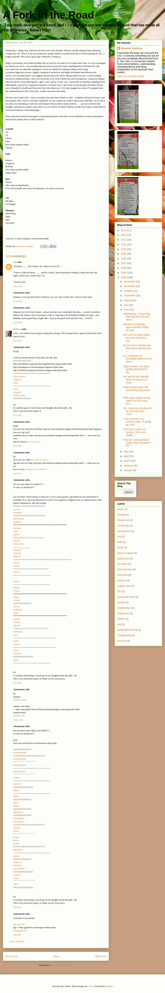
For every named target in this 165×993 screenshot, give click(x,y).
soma (15, 531)
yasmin (16, 619)
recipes (121, 602)
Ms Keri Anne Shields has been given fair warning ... (137, 348)
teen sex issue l (33, 441)
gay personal (19, 924)
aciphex (16, 777)
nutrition (121, 580)
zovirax (16, 644)
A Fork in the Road (48, 15)
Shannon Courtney (131, 48)
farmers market (125, 553)
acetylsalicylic (19, 771)
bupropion (17, 849)
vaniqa (16, 587)
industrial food (124, 569)
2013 (124, 235)
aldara (16, 796)
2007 (124, 263)
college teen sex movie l (36, 469)
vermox (16, 590)
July (126, 305)
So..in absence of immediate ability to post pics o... (137, 358)
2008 (124, 258)
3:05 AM (17, 907)
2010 (124, 249)
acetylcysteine (19, 765)
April (126, 456)
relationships (124, 607)
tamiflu (16, 540)
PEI (119, 591)
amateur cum (19, 715)
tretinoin (17, 553)
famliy (120, 547)
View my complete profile (130, 76)
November (129, 286)
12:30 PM (17, 322)
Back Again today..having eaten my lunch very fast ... (136, 400)
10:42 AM (17, 720)
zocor (15, 634)
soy (119, 624)
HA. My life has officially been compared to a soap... (136, 379)
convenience (124, 531)
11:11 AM (17, 301)
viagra (16, 597)
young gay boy (19, 930)
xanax (16, 612)
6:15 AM (17, 682)
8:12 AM (17, 415)
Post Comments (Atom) (62, 965)
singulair (17, 521)
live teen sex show (39, 459)
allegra (16, 806)
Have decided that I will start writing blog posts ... (136, 390)
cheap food (123, 520)
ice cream (122, 564)
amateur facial (19, 700)
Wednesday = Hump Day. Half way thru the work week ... (137, 316)
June (127, 309)
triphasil (17, 556)
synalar (16, 534)
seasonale (17, 512)
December (129, 281)
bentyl (16, 837)
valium (16, 572)
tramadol (17, 550)
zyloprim (17, 653)
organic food (123, 586)
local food (122, 575)
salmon (121, 618)
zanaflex (17, 622)
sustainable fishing (127, 629)
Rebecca (17, 329)
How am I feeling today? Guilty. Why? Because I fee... (137, 442)
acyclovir (17, 784)
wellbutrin (17, 609)
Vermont (121, 640)
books (120, 509)
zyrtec (16, 660)
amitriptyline (19, 818)
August (128, 300)
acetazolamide (19, 759)
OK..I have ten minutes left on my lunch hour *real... (137, 411)
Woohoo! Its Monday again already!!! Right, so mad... (136, 327)
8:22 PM (17, 473)
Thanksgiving (124, 635)
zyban (16, 650)
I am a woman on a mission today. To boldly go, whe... (137, 421)
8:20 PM (17, 446)
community (123, 525)
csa (119, 536)
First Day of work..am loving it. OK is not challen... (134, 432)
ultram (16, 565)
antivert (16, 827)
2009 (124, 253)
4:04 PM (17, 935)
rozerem (17, 509)
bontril (16, 843)
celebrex (17, 875)
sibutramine (18, 518)
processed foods (126, 596)
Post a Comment (17, 941)
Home (56, 956)
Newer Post (12, 956)
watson (16, 606)
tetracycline (18, 544)
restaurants (123, 613)
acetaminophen (20, 752)
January (128, 470)
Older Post (100, 956)
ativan (16, 831)
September (130, 295)
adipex (16, 790)
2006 (124, 268)
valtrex (16, 581)
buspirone (17, 862)
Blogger (109, 986)
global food (123, 558)
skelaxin (17, 528)
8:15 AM (17, 340)
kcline (91, 986)
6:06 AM (17, 286)
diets (119, 542)
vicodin (16, 600)
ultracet (16, 562)
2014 (124, 230)
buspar (16, 856)
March (127, 460)
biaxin (16, 840)
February (129, 465)
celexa (16, 878)
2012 (124, 239)
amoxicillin (18, 821)
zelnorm (17, 625)
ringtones (17, 379)
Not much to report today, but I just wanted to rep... (136, 337)
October (128, 290)
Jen (15, 262)
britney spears (19, 376)
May (126, 451)
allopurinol (18, 812)
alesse (16, 802)
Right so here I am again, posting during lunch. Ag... (136, 369)
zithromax (17, 631)
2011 (124, 244)
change (121, 514)
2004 (124, 277)
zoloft (15, 641)
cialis (15, 383)
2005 (124, 272)
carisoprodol (18, 868)
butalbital (17, 865)
